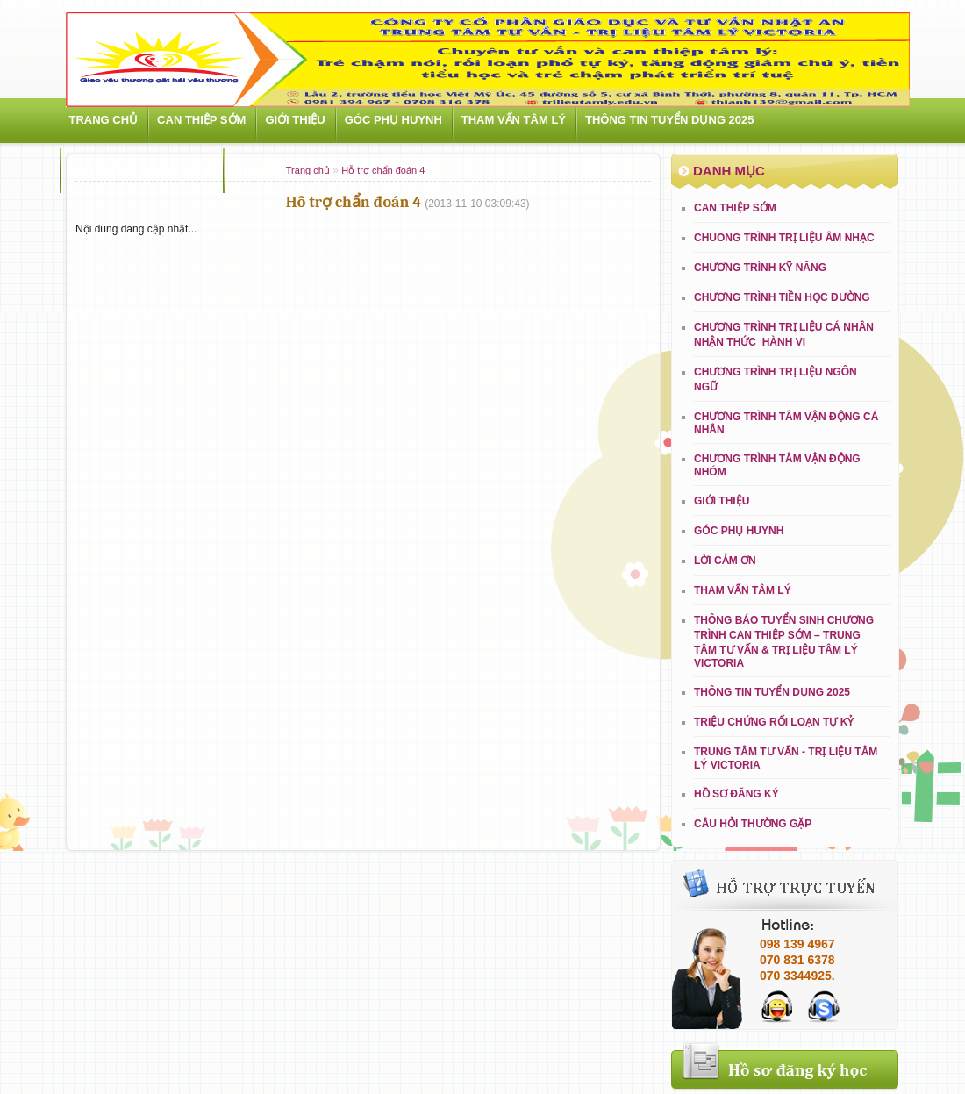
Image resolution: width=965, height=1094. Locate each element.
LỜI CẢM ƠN (725, 560)
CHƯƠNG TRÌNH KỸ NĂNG (760, 267)
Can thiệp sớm (201, 119)
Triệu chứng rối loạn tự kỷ (774, 722)
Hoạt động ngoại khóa (141, 169)
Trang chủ (104, 119)
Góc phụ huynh (393, 119)
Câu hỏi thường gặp (752, 824)
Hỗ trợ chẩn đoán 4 (383, 170)
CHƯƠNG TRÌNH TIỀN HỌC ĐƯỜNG (782, 297)
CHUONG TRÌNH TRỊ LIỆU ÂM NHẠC (784, 238)
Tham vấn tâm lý (513, 119)
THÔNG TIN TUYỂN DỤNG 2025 (669, 119)
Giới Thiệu (295, 119)
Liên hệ (254, 169)
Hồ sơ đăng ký (736, 794)
